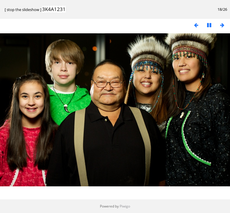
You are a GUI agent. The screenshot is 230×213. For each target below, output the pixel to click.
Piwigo (125, 206)
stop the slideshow (23, 9)
